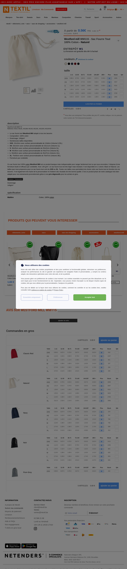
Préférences (57, 297)
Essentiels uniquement (31, 297)
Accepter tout (90, 297)
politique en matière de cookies (41, 290)
